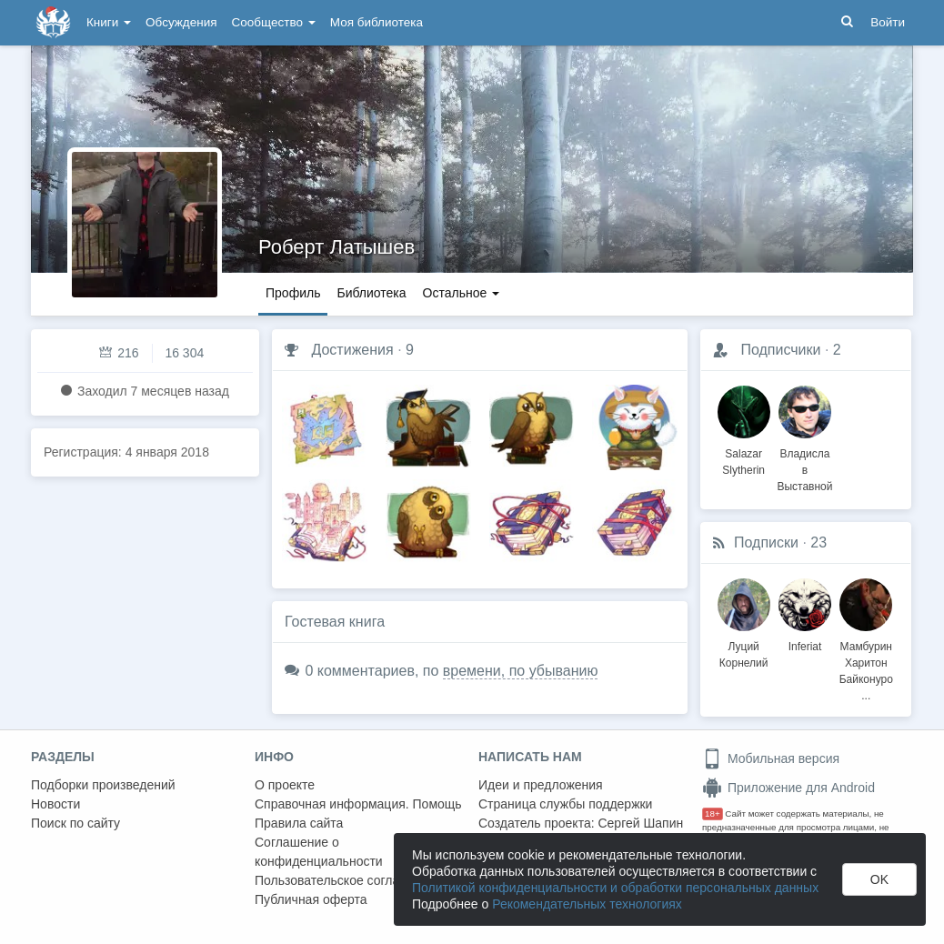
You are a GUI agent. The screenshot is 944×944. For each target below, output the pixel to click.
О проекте (285, 785)
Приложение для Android (788, 788)
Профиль (293, 293)
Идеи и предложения (540, 785)
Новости (55, 804)
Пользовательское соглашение (346, 880)
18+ (712, 813)
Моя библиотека (376, 22)
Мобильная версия (770, 758)
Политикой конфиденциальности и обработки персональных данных (615, 887)
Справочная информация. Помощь (358, 804)
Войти (887, 22)
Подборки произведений (103, 785)
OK (879, 879)
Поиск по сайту (75, 823)
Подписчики (780, 349)
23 (818, 542)
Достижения (352, 349)
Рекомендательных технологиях (587, 904)
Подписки (766, 542)
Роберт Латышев (336, 247)
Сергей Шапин (640, 823)
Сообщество (274, 22)
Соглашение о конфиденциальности (319, 852)
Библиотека (371, 293)
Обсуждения (181, 22)
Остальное (461, 293)
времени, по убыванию (520, 670)
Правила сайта (299, 823)
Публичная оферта (311, 899)
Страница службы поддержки (565, 804)
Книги (108, 22)
